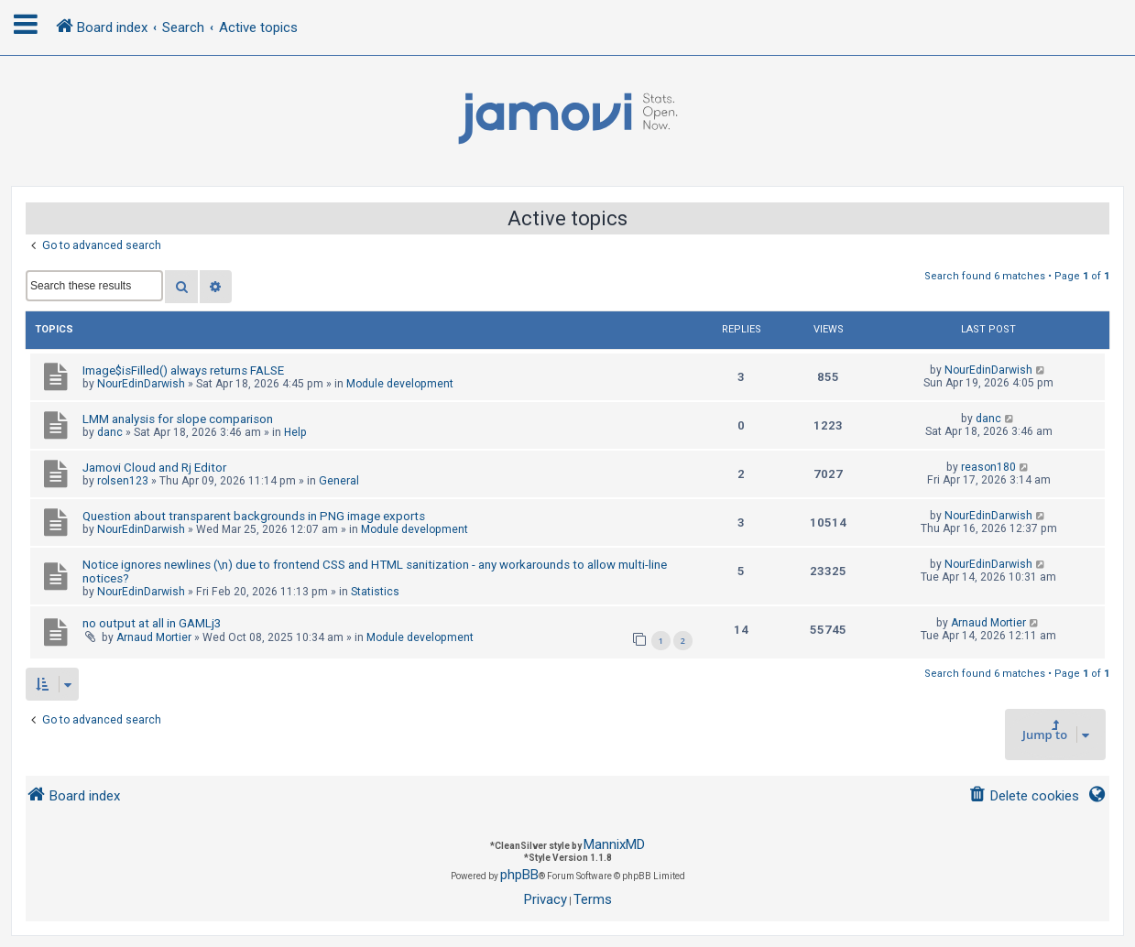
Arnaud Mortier (153, 637)
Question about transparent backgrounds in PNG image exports (253, 516)
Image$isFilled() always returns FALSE (183, 370)
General (339, 480)
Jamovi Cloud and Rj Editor (154, 467)
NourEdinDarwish (141, 383)
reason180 (988, 467)
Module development (399, 383)
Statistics (375, 591)
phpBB (519, 874)
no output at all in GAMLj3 (151, 623)
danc (110, 432)
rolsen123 (122, 480)
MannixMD (614, 844)
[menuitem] (1023, 796)
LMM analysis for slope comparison (177, 419)
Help (295, 432)
